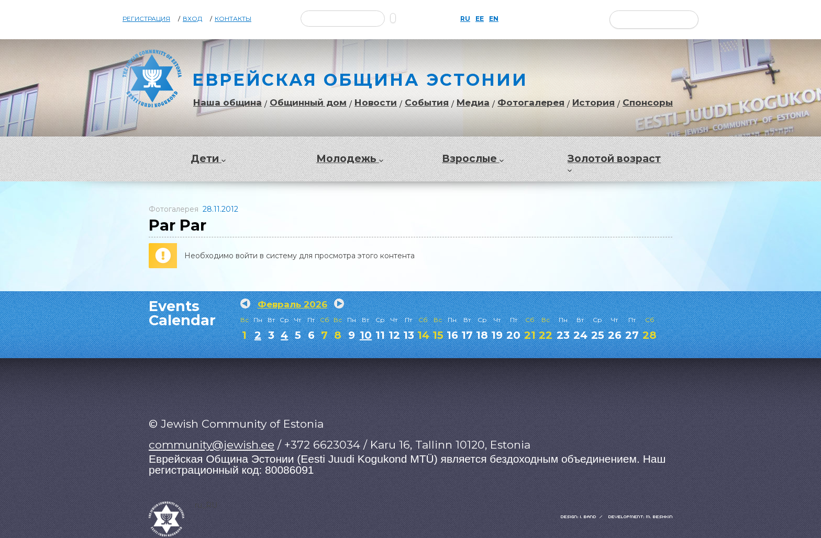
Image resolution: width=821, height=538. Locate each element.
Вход (192, 19)
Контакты (233, 19)
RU (465, 19)
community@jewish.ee (211, 444)
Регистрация (146, 19)
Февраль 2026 (292, 304)
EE (479, 19)
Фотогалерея (530, 102)
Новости (375, 102)
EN (493, 19)
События (427, 102)
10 (366, 335)
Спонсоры (648, 102)
